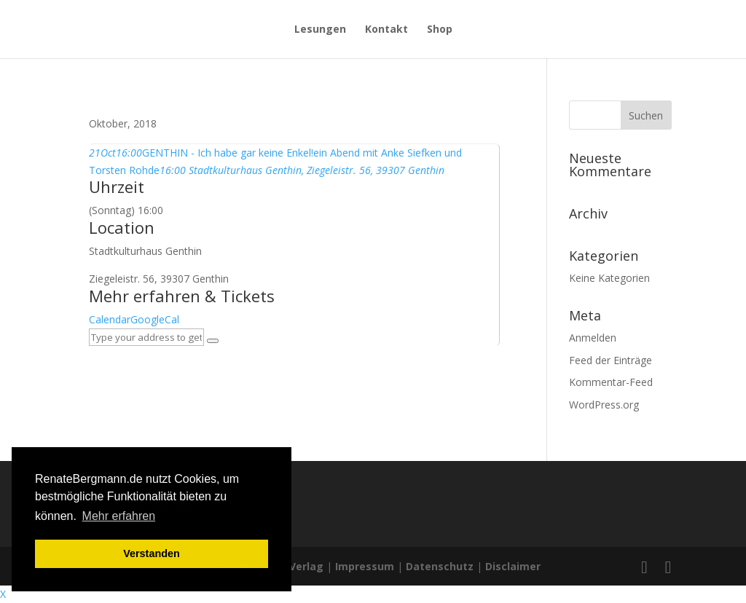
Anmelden (592, 337)
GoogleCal (154, 319)
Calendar (109, 319)
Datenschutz (440, 566)
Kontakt (386, 30)
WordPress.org (604, 404)
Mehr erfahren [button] (119, 516)
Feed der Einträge (610, 360)
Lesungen (320, 30)
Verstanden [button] (151, 553)
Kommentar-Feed (611, 382)
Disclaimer (513, 566)
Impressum (364, 566)
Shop (439, 30)
